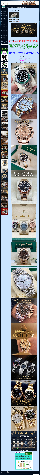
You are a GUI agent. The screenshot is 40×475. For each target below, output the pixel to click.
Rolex (20, 44)
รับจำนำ (12, 40)
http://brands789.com (24, 37)
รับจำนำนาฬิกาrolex (21, 11)
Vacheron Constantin (13, 47)
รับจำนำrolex (13, 11)
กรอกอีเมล (2, 43)
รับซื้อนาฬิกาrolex (17, 11)
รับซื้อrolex (11, 11)
